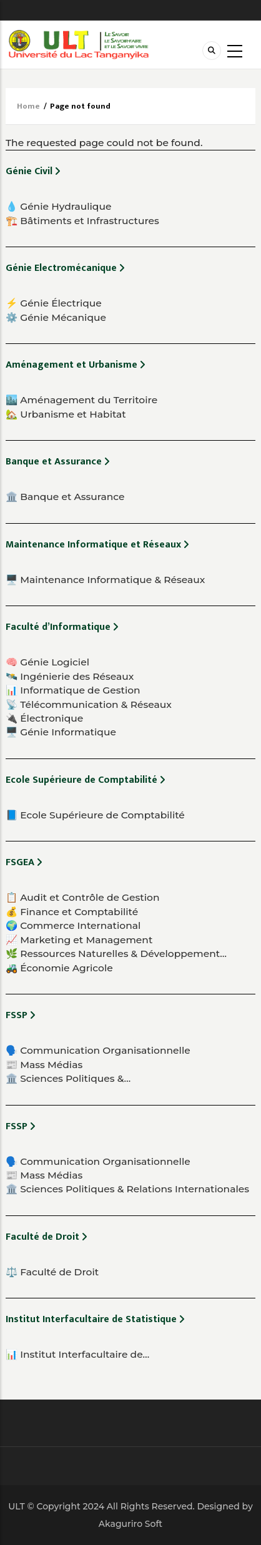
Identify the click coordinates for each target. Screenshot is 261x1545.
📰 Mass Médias (44, 1065)
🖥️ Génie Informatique (61, 732)
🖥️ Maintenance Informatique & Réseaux (105, 580)
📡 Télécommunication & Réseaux (89, 704)
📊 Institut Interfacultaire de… (77, 1354)
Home (28, 106)
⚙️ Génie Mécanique (56, 317)
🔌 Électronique (44, 718)
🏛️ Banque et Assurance (65, 497)
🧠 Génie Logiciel (47, 662)
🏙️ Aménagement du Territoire (81, 400)
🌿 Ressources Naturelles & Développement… (116, 953)
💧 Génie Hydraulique (58, 206)
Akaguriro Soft (130, 1523)
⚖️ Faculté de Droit (52, 1272)
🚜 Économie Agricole (59, 968)
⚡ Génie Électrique (54, 303)
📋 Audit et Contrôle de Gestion (82, 897)
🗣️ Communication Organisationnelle (98, 1050)
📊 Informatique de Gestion (73, 690)
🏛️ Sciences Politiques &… (68, 1078)
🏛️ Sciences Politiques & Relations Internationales (127, 1189)
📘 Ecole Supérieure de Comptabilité (95, 815)
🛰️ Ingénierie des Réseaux (70, 676)
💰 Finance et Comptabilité (72, 912)
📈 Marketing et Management (79, 940)
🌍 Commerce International (73, 925)
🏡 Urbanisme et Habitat (66, 414)
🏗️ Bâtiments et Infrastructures (82, 221)
